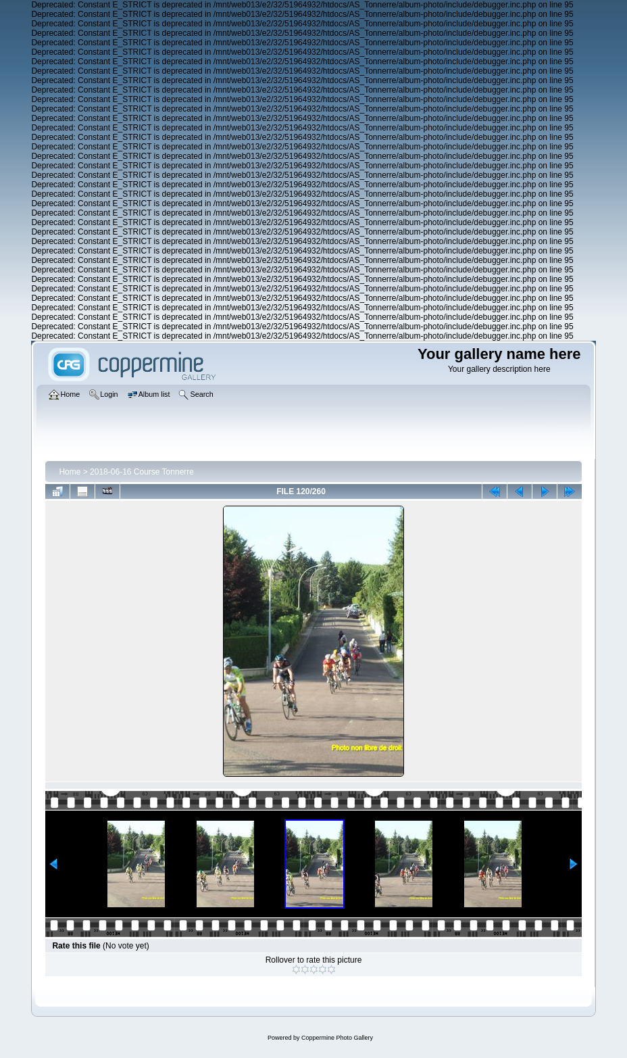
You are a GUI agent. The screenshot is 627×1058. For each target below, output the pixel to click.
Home (69, 472)
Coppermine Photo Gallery (337, 1037)
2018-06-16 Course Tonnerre (142, 472)
